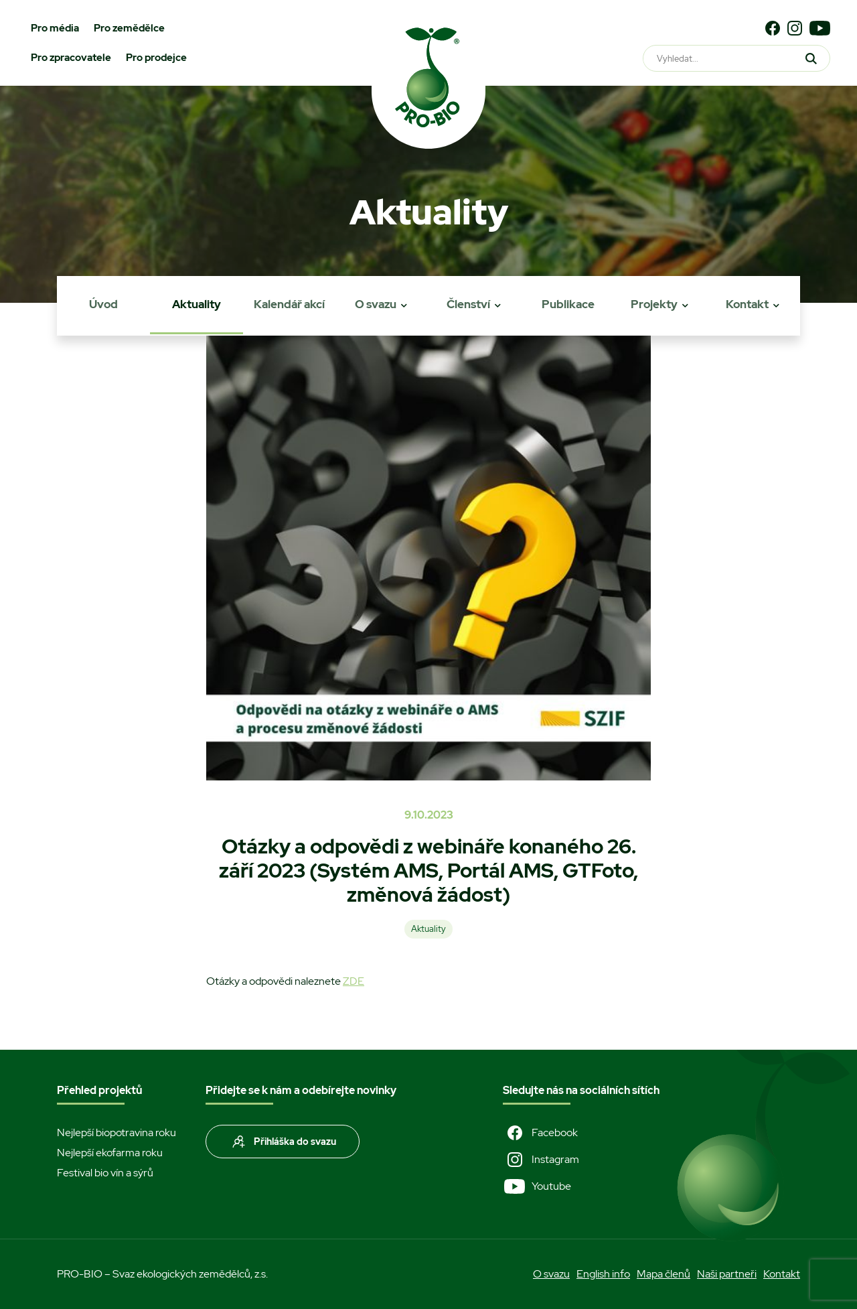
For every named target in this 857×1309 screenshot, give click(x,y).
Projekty (654, 304)
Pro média (55, 28)
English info (603, 1274)
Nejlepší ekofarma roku (110, 1153)
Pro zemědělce (129, 28)
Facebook (540, 1132)
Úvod (103, 304)
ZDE (353, 981)
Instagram (541, 1159)
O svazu (375, 304)
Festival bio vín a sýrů (105, 1173)
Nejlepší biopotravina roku (116, 1132)
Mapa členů (663, 1274)
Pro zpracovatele (71, 57)
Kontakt (747, 304)
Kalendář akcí (289, 304)
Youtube (537, 1186)
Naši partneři (727, 1274)
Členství (468, 304)
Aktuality (196, 304)
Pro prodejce (156, 57)
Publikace (568, 304)
